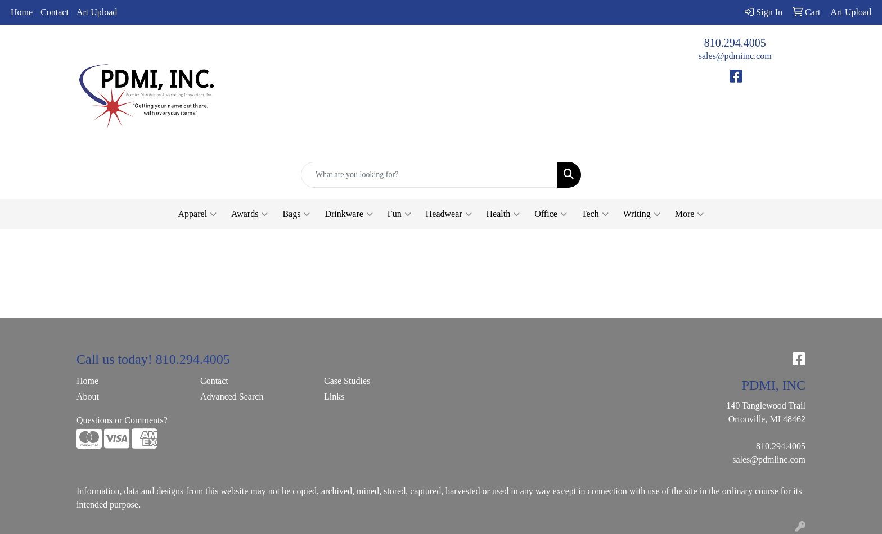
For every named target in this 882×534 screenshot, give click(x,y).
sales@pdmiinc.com (735, 56)
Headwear (449, 214)
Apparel (197, 214)
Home (22, 12)
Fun (399, 214)
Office (550, 214)
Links (334, 396)
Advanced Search (231, 396)
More (689, 214)
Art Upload (96, 12)
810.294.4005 (735, 43)
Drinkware (348, 214)
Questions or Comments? (122, 420)
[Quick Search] (429, 175)
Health (503, 214)
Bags (296, 214)
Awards (249, 214)
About (87, 396)
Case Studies (347, 381)
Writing (641, 214)
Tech (595, 214)
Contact (54, 12)
